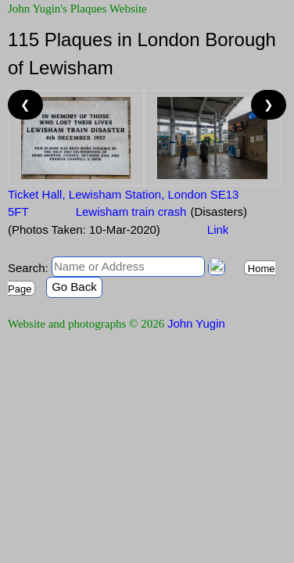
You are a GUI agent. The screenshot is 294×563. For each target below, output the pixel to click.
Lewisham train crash (131, 211)
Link (218, 229)
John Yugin (196, 323)
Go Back (74, 286)
